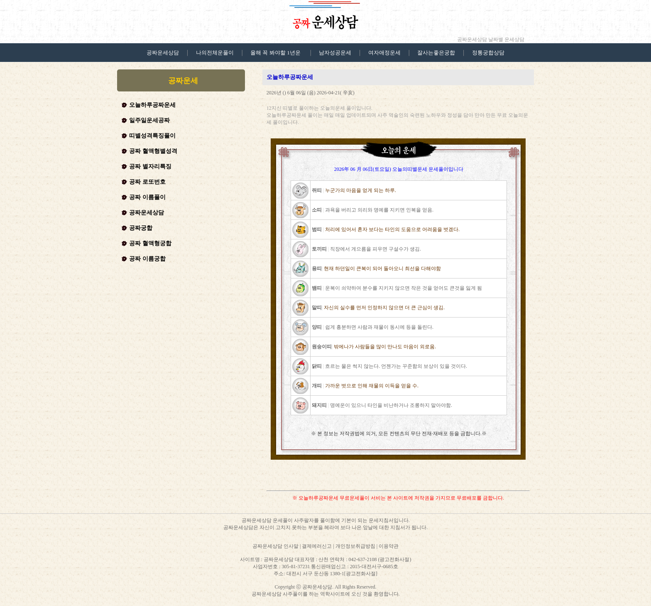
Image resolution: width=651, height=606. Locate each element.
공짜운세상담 (163, 52)
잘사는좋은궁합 (436, 52)
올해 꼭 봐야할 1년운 (275, 52)
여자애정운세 (384, 52)
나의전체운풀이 (215, 52)
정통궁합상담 (488, 52)
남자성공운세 (335, 52)
